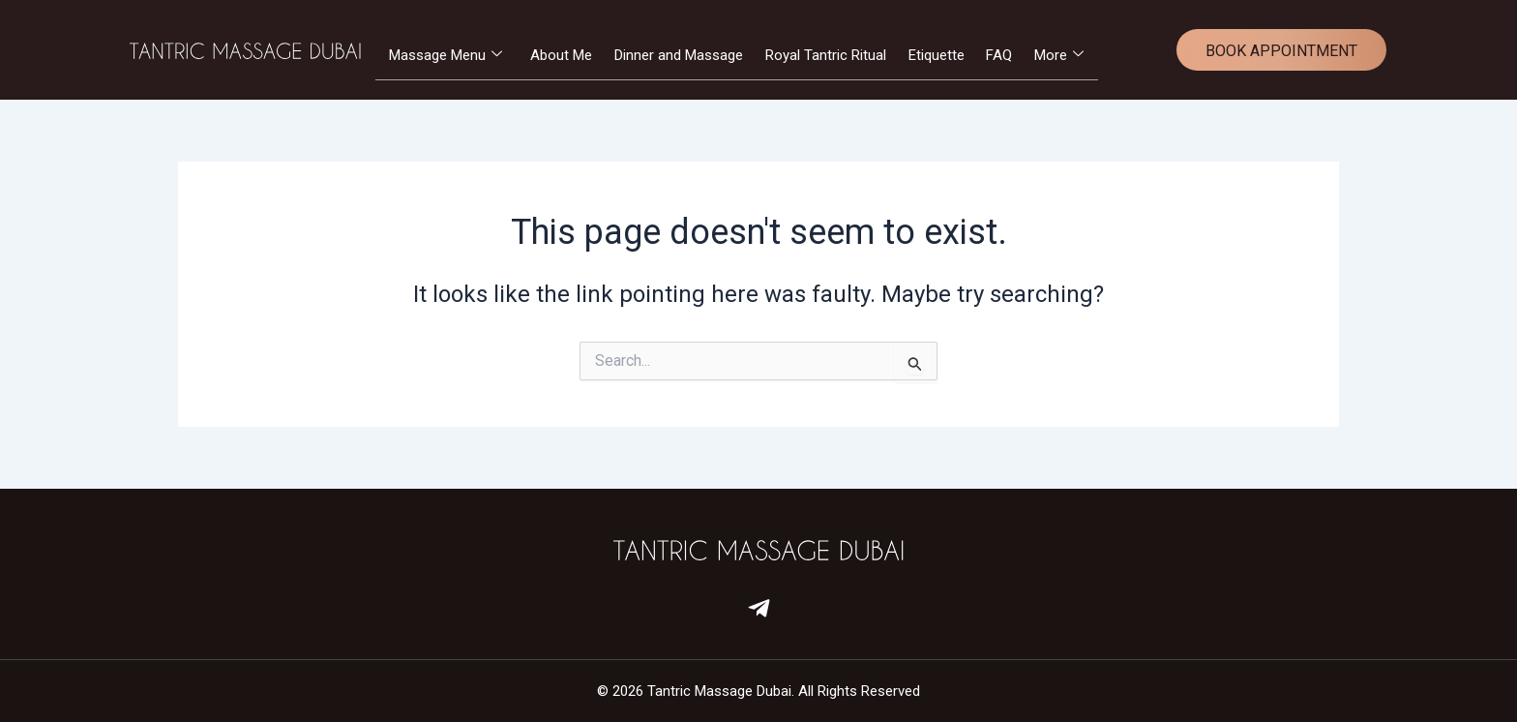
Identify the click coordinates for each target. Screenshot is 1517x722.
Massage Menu (443, 55)
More (1063, 55)
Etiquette (938, 55)
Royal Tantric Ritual (826, 55)
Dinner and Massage (678, 55)
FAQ (1003, 55)
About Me (560, 55)
